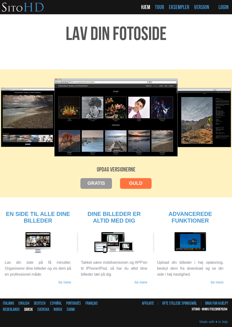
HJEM (145, 7)
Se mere (64, 282)
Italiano (8, 303)
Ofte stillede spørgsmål (179, 303)
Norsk (58, 309)
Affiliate (148, 303)
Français (91, 303)
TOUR (159, 7)
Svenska (43, 309)
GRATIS (96, 183)
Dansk (28, 309)
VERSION (201, 7)
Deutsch (40, 303)
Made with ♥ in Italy (214, 322)
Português (73, 303)
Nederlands (11, 309)
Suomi (71, 309)
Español (56, 303)
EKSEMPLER (179, 7)
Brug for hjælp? (216, 303)
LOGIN (223, 7)
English (24, 303)
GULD (136, 183)
